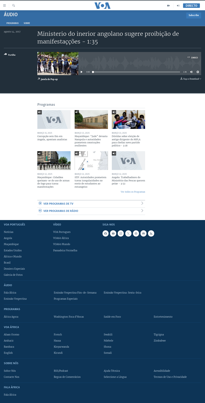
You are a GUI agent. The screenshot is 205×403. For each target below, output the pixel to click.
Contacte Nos (11, 377)
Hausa (57, 340)
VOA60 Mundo (61, 244)
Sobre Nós (10, 370)
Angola (8, 238)
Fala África (10, 292)
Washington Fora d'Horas (69, 316)
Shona (107, 346)
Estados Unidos (13, 250)
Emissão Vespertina (15, 299)
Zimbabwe (160, 340)
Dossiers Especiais (14, 268)
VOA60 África (61, 238)
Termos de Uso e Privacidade (170, 377)
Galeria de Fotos (13, 274)
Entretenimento (163, 316)
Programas (12, 23)
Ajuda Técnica (112, 370)
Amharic (9, 340)
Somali (108, 352)
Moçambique (11, 244)
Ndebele (108, 340)
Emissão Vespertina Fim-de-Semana (75, 292)
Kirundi (58, 352)
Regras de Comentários (67, 377)
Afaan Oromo (11, 334)
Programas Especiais (66, 299)
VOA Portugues (61, 232)
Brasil (7, 262)
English (8, 352)
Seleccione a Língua (115, 377)
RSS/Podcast (61, 370)
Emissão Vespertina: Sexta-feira (122, 292)
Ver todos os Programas (133, 192)
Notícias (8, 232)
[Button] (10, 55)
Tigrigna (159, 334)
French (58, 334)
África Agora (11, 316)
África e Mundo (13, 256)
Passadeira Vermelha (65, 250)
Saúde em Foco (112, 316)
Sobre (27, 23)
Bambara (9, 346)
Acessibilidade (162, 370)
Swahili (108, 334)
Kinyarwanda (61, 346)
